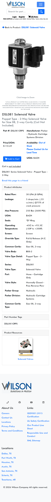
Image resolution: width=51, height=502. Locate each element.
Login (14, 17)
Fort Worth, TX (9, 458)
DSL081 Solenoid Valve (33, 27)
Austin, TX (6, 466)
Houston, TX (7, 462)
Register (22, 17)
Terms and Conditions (12, 430)
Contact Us (7, 417)
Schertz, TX (7, 475)
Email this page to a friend (15, 180)
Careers (5, 413)
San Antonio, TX (9, 471)
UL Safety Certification (38, 421)
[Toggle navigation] (40, 4)
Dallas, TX (6, 453)
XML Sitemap (33, 440)
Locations (6, 422)
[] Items (33, 17)
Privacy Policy (8, 426)
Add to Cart (12, 159)
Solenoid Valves (25, 359)
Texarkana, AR (9, 479)
